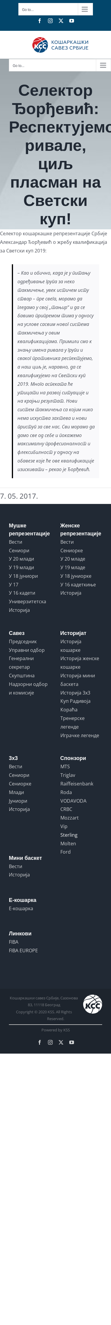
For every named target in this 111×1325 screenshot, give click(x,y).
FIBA (13, 942)
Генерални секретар (21, 662)
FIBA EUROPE (23, 950)
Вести (15, 542)
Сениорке (71, 550)
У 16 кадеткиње (78, 584)
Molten (68, 843)
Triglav (67, 775)
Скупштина (22, 675)
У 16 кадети (22, 593)
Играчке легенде (79, 735)
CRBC (66, 809)
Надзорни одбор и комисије (28, 688)
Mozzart (69, 817)
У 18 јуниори (23, 576)
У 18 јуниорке (75, 576)
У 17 (13, 584)
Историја (19, 610)
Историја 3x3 (75, 692)
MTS (65, 766)
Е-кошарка (21, 908)
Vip (63, 826)
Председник (23, 641)
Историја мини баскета (77, 679)
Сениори (19, 550)
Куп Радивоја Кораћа (75, 705)
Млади (16, 792)
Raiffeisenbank (76, 783)
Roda (66, 792)
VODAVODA (73, 801)
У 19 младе (72, 567)
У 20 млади (21, 559)
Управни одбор (27, 650)
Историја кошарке (70, 645)
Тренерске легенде (72, 722)
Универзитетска (27, 601)
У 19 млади (21, 567)
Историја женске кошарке (79, 662)
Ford (65, 852)
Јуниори (18, 801)
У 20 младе (72, 559)
